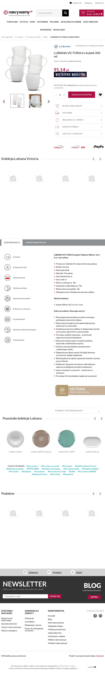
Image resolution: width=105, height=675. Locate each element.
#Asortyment (32, 466)
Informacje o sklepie (56, 636)
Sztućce (24, 22)
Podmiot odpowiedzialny (77, 410)
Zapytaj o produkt (79, 134)
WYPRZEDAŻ (45, 30)
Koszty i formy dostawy (11, 627)
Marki (79, 572)
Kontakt (51, 616)
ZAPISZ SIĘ (55, 596)
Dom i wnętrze (90, 22)
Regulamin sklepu (55, 626)
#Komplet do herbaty (51, 469)
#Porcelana (67, 466)
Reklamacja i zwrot (79, 120)
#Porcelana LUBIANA (87, 471)
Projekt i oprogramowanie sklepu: (86, 656)
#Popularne (68, 474)
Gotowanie (42, 22)
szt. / (93, 12)
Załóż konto (99, 3)
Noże (32, 22)
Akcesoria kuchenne (71, 22)
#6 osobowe (39, 471)
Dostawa (79, 113)
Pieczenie (54, 22)
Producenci (59, 30)
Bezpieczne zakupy (79, 106)
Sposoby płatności (9, 624)
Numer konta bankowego (6, 619)
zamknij (92, 667)
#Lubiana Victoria (39, 474)
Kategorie (33, 572)
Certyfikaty (29, 621)
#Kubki (72, 471)
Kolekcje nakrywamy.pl (57, 643)
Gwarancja (29, 618)
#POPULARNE (33, 469)
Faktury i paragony (9, 630)
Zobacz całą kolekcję (67, 61)
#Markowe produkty (15, 469)
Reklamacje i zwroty (33, 625)
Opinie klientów (55, 633)
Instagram (100, 616)
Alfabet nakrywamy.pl (57, 640)
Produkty (57, 572)
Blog (50, 619)
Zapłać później (79, 127)
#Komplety (26, 471)
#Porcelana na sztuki (50, 466)
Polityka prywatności (57, 629)
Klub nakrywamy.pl (56, 622)
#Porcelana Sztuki (71, 469)
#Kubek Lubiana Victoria (85, 466)
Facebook (95, 616)
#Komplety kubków (90, 469)
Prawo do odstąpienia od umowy (34, 629)
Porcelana (12, 22)
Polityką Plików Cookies (67, 666)
